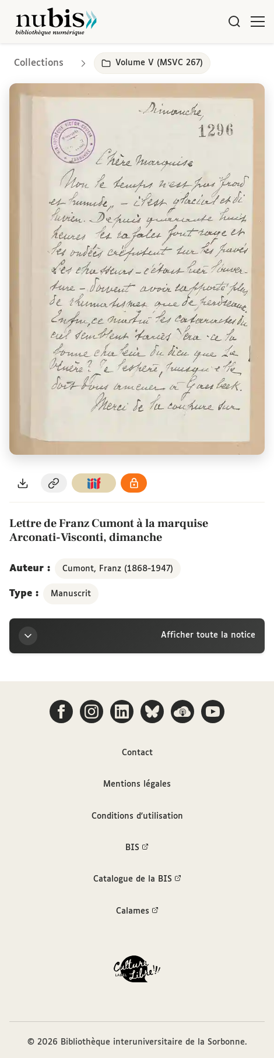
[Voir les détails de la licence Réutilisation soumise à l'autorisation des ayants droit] (134, 483)
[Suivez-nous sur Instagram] (91, 711)
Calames (137, 911)
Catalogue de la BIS (137, 879)
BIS (137, 847)
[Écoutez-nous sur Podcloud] (182, 711)
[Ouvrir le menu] (258, 21)
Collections (39, 63)
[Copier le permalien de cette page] (54, 483)
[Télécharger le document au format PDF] (22, 483)
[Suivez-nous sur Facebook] (61, 711)
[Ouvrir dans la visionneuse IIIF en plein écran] (137, 269)
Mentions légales (137, 784)
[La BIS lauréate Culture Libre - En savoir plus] (137, 971)
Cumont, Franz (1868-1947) (117, 569)
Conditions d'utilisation (137, 816)
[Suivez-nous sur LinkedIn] (122, 711)
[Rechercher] (234, 22)
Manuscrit (71, 594)
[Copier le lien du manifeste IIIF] (94, 483)
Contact (137, 753)
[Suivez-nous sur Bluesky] (152, 711)
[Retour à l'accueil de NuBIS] (56, 21)
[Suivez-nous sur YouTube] (212, 711)
